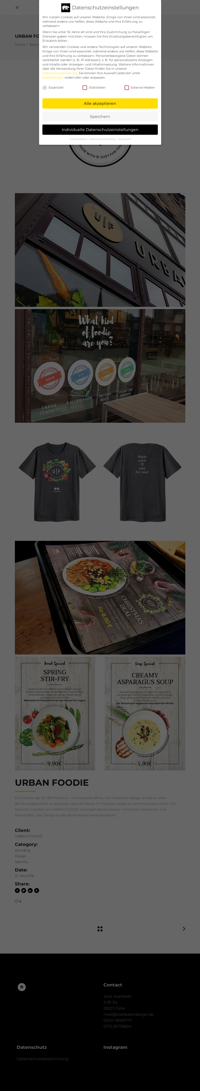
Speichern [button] (100, 113)
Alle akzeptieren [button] (100, 99)
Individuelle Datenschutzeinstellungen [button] (100, 126)
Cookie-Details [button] (78, 135)
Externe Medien (140, 84)
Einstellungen (53, 74)
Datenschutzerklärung (59, 69)
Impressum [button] (124, 135)
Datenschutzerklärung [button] (102, 135)
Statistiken (94, 84)
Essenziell (52, 84)
